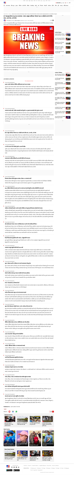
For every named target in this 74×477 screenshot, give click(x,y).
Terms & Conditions (55, 465)
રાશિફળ (28, 5)
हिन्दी (24, 0)
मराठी (34, 0)
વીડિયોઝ (20, 5)
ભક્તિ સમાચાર (66, 5)
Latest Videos (58, 72)
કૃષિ (58, 5)
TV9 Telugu (43, 468)
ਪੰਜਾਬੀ (39, 0)
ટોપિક (56, 5)
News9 (27, 0)
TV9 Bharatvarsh (33, 468)
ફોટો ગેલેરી (24, 5)
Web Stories (7, 429)
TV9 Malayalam (66, 468)
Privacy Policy (49, 465)
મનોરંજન (49, 5)
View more (51, 429)
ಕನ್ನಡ (29, 0)
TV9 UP (31, 470)
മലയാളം (44, 0)
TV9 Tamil (61, 468)
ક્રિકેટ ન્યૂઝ (12, 5)
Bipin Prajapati (17, 20)
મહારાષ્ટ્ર (61, 5)
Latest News (58, 32)
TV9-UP (49, 0)
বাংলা (36, 0)
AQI (63, 2)
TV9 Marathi (39, 468)
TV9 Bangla (53, 468)
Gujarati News (6, 13)
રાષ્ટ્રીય (36, 5)
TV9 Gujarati (8, 20)
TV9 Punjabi (57, 468)
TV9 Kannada (48, 468)
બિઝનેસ (41, 5)
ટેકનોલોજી (32, 5)
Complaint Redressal (42, 465)
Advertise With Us (35, 465)
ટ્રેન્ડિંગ (53, 5)
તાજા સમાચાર (8, 5)
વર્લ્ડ (38, 5)
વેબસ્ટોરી (45, 5)
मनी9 (46, 0)
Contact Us (25, 465)
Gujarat (10, 13)
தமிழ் (41, 0)
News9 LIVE (35, 470)
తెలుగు (32, 0)
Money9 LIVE (40, 470)
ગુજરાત (16, 5)
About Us (29, 465)
